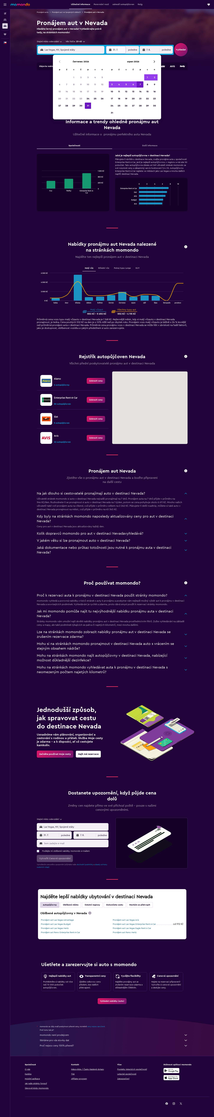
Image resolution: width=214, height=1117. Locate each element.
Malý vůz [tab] (89, 268)
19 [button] (102, 91)
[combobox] (49, 41)
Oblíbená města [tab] (70, 905)
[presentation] (90, 913)
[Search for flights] (5, 14)
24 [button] (88, 98)
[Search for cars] (5, 26)
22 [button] (73, 98)
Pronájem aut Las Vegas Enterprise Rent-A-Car (134, 924)
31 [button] (88, 106)
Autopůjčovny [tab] (50, 905)
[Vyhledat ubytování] (5, 20)
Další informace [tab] (149, 146)
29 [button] (73, 106)
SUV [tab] (138, 268)
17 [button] (88, 91)
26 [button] (102, 98)
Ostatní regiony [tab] (92, 905)
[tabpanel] (112, 185)
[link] (96, 381)
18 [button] (95, 91)
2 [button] (81, 77)
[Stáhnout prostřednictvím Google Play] (171, 1070)
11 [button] (95, 84)
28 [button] (66, 106)
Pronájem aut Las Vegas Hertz (55, 928)
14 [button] (67, 91)
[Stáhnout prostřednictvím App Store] (171, 1077)
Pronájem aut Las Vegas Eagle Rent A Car (132, 928)
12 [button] (102, 84)
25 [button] (95, 98)
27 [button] (59, 106)
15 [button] (74, 91)
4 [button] (95, 77)
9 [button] (81, 84)
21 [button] (67, 98)
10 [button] (88, 84)
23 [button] (81, 98)
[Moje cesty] (5, 34)
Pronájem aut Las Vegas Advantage (57, 920)
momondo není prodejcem (114, 1035)
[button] (5, 4)
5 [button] (102, 77)
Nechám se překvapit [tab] (139, 905)
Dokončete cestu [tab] (114, 905)
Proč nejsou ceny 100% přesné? (114, 1045)
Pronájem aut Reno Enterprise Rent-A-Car (60, 932)
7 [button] (66, 84)
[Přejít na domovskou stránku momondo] (20, 4)
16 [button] (81, 91)
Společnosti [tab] (74, 146)
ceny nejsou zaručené (96, 1026)
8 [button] (73, 84)
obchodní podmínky (85, 864)
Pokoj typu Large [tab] (122, 268)
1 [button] (73, 77)
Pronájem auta (42, 12)
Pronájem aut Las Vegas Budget (56, 924)
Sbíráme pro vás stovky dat (114, 1040)
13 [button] (60, 91)
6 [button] (59, 84)
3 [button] (88, 77)
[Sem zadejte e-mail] (75, 843)
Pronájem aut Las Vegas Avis (126, 920)
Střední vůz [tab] (103, 268)
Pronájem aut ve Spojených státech (66, 12)
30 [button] (81, 106)
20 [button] (59, 98)
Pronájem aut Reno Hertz (124, 932)
